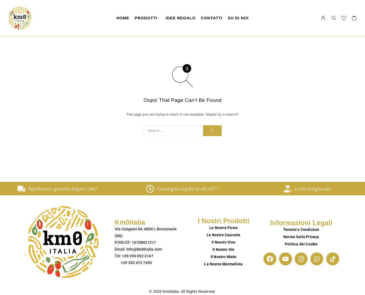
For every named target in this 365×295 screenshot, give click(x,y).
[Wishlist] (344, 19)
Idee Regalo (180, 18)
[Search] (334, 18)
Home (122, 18)
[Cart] (354, 19)
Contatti (212, 18)
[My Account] (323, 18)
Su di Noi (238, 18)
